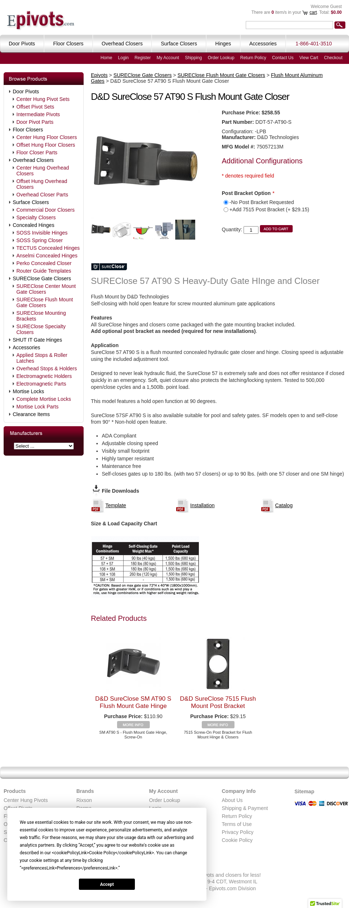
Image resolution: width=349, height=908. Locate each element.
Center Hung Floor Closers (46, 137)
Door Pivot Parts (34, 122)
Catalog (284, 505)
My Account (168, 57)
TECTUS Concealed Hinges (48, 248)
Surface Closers (31, 202)
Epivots (99, 75)
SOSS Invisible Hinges (42, 233)
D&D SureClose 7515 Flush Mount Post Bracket (218, 702)
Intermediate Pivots (38, 114)
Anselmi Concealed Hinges (46, 255)
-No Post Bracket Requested (261, 202)
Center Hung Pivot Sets (42, 99)
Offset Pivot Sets (35, 107)
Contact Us (282, 57)
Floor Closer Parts (36, 152)
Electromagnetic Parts (41, 384)
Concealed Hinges (33, 225)
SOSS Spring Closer (39, 240)
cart (313, 12)
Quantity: (232, 229)
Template (115, 505)
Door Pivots (26, 91)
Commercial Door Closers (45, 210)
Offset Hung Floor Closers (45, 145)
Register (143, 57)
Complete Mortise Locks (43, 399)
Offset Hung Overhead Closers (41, 184)
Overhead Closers (33, 160)
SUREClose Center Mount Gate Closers (46, 289)
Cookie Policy (237, 840)
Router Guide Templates (43, 271)
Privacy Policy (237, 832)
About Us (232, 800)
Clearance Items (31, 414)
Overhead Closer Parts (42, 195)
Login (123, 57)
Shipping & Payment (245, 808)
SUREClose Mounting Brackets (41, 316)
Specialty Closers (36, 217)
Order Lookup (221, 57)
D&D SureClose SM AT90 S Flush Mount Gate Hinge (133, 702)
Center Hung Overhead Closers (42, 170)
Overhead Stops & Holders (46, 368)
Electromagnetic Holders (44, 376)
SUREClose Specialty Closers (40, 329)
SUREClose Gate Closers (42, 278)
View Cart (309, 57)
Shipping (193, 57)
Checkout (333, 57)
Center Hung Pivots (26, 800)
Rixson (84, 800)
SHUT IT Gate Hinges (37, 340)
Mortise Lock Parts (37, 407)
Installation (202, 505)
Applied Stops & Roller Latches (41, 358)
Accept (107, 884)
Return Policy (253, 57)
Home (106, 57)
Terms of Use (237, 824)
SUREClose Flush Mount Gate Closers (44, 302)
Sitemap (304, 791)
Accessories (26, 347)
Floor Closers (28, 130)
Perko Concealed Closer (44, 263)
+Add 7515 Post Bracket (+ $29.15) (269, 209)
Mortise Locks (28, 391)
